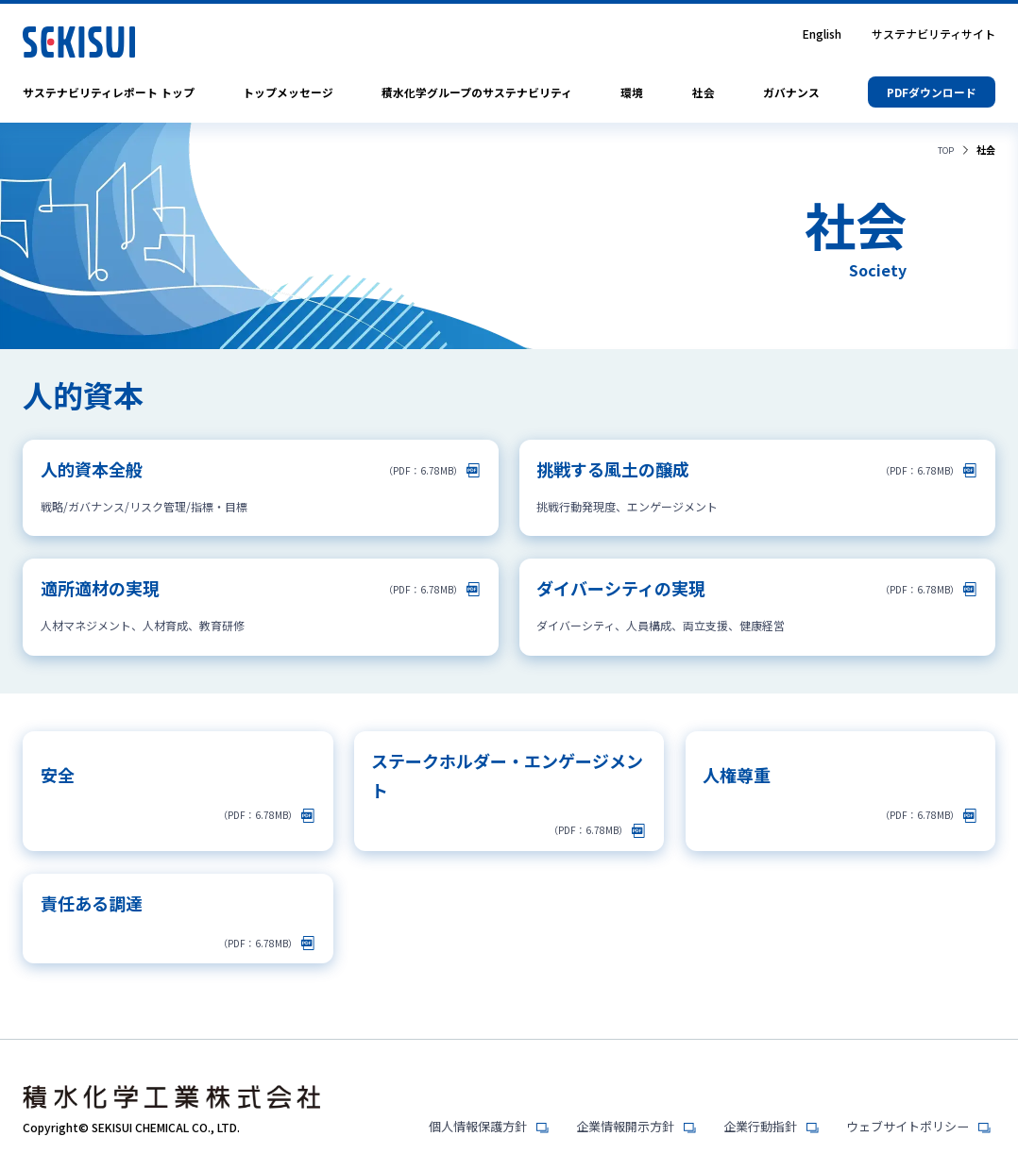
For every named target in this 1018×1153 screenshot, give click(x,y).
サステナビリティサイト (933, 34)
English (822, 34)
